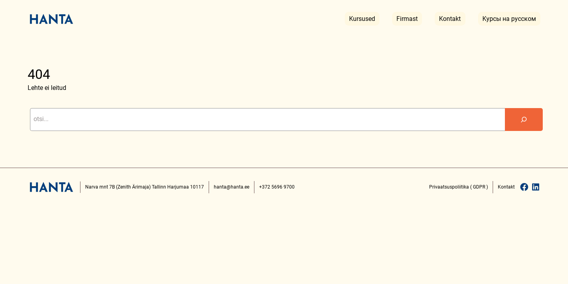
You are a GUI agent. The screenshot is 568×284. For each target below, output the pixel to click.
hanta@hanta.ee (231, 187)
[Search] (524, 119)
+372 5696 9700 (277, 187)
